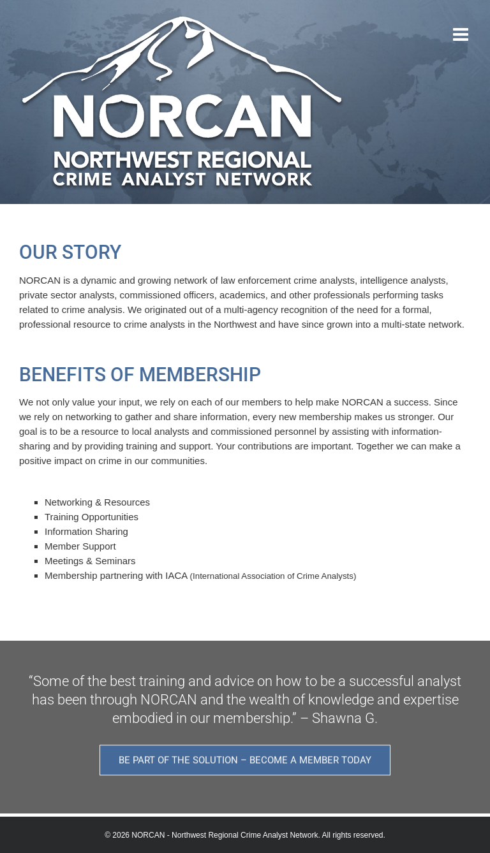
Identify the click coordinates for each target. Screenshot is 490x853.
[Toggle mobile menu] (462, 34)
